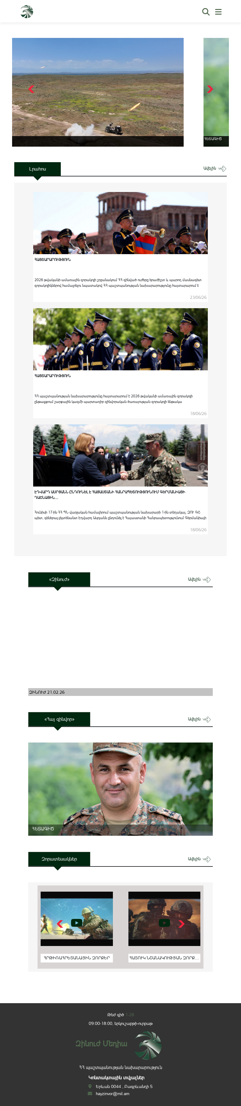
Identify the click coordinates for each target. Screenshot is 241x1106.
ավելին (215, 168)
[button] (209, 89)
